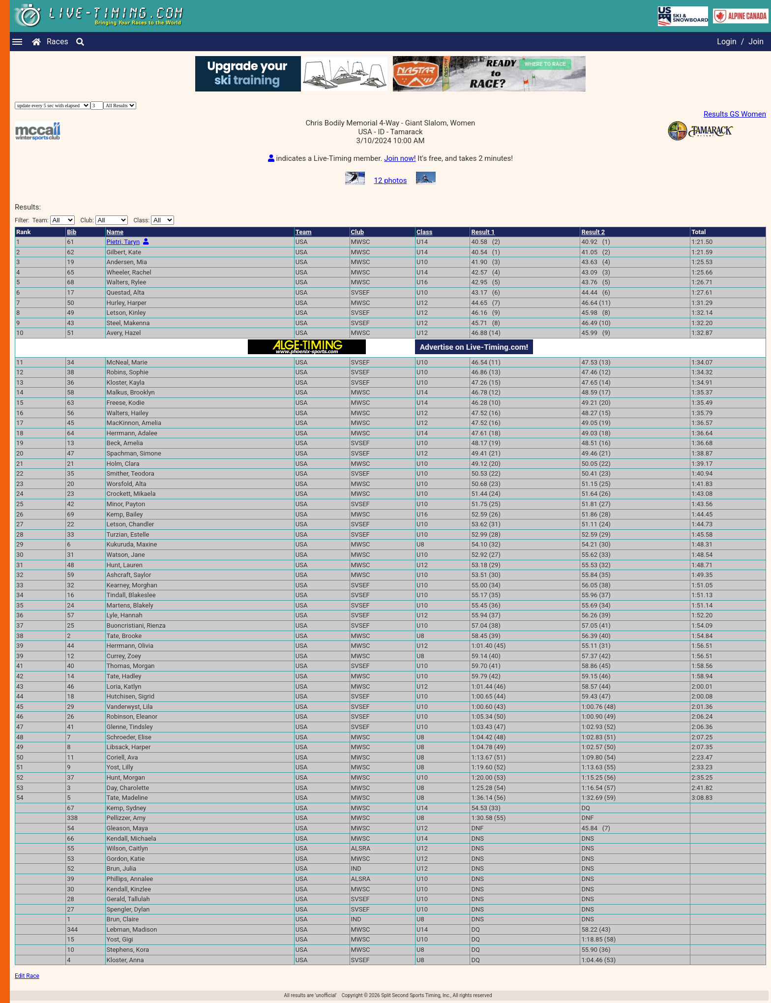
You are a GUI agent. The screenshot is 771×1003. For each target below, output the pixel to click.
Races (57, 41)
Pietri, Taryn (123, 241)
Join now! (399, 158)
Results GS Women (735, 114)
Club (357, 232)
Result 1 (483, 232)
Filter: (45, 220)
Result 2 (593, 232)
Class (424, 232)
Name (115, 232)
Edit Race (27, 976)
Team (304, 232)
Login (726, 41)
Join (756, 41)
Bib (71, 232)
